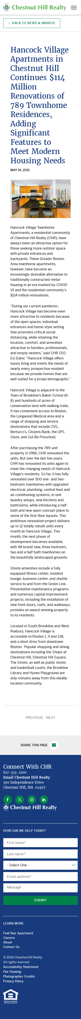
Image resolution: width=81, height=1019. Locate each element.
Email (54, 745)
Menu (74, 7)
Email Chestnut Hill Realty (26, 777)
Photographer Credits (19, 976)
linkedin (44, 799)
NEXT (50, 717)
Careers (9, 938)
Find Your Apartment (18, 933)
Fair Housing (12, 972)
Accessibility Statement (20, 967)
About (7, 942)
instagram (31, 799)
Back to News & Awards (32, 23)
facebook (7, 799)
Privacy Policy (13, 981)
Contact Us (11, 947)
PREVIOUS (34, 717)
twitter (19, 799)
